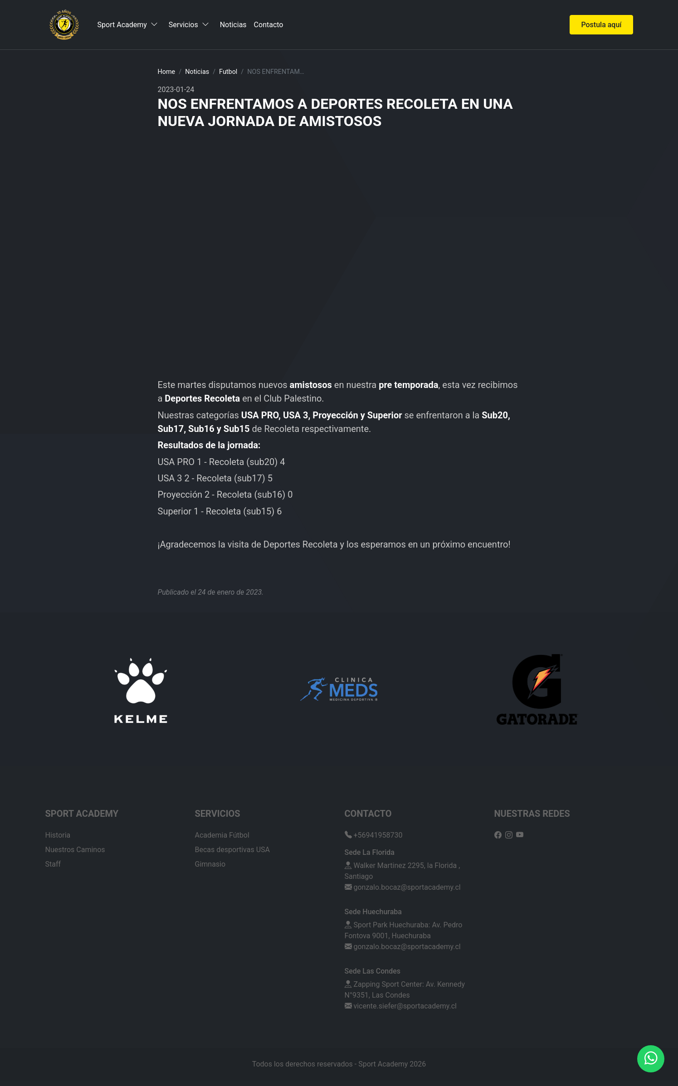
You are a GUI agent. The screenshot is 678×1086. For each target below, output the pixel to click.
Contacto (268, 25)
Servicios (189, 24)
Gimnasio (210, 864)
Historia (58, 835)
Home (167, 72)
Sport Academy (128, 24)
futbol (228, 72)
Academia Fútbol (222, 835)
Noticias (233, 25)
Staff (53, 864)
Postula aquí (601, 24)
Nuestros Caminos (75, 849)
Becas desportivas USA (232, 849)
